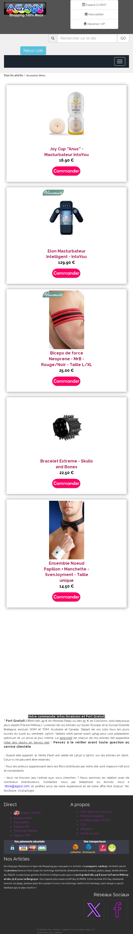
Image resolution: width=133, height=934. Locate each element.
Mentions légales (92, 816)
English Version (27, 812)
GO (123, 38)
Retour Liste (33, 51)
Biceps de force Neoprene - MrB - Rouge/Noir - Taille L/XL (66, 359)
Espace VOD (22, 835)
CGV (83, 824)
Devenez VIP (94, 24)
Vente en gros (89, 833)
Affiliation (86, 829)
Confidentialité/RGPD (95, 820)
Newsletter (94, 14)
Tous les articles (13, 75)
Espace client (23, 818)
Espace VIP (21, 826)
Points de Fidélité (25, 831)
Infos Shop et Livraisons (96, 811)
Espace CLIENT (94, 5)
